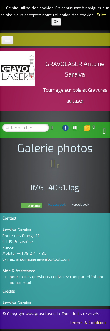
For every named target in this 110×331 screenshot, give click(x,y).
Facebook (57, 204)
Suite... (103, 15)
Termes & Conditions (89, 322)
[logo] (55, 79)
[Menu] (7, 40)
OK (56, 21)
